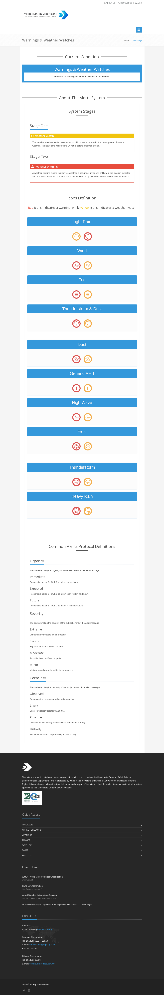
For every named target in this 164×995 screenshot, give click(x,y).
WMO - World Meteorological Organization (42, 877)
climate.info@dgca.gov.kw (41, 963)
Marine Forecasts (31, 830)
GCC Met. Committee (32, 886)
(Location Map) (44, 929)
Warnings (27, 835)
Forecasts (27, 825)
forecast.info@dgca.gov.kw (42, 944)
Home (127, 40)
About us (110, 3)
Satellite (27, 845)
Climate (26, 840)
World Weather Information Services (39, 895)
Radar (25, 850)
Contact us (125, 3)
